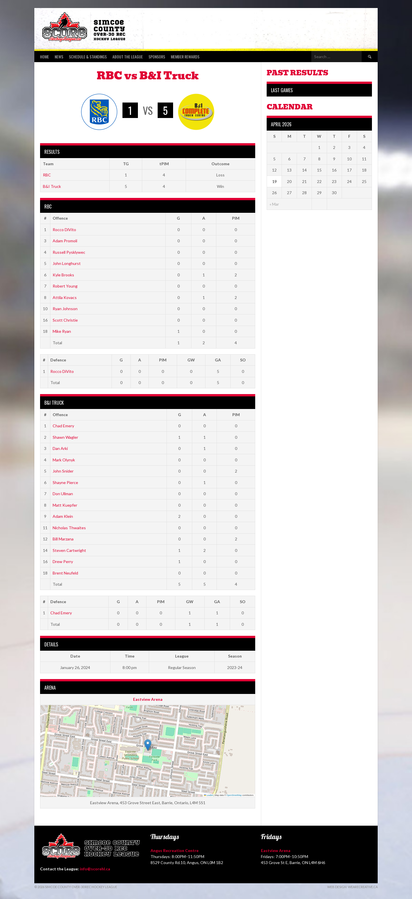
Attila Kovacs (65, 297)
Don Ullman (63, 493)
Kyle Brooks (63, 274)
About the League (127, 57)
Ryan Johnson (65, 308)
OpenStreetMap (234, 795)
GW (191, 359)
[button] (147, 745)
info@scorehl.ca (95, 868)
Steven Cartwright (69, 550)
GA (218, 359)
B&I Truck (52, 186)
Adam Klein (63, 516)
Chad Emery (63, 425)
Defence (58, 359)
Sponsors (156, 57)
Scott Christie (65, 320)
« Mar (274, 204)
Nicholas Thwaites (69, 527)
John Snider (63, 471)
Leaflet (208, 795)
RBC (47, 174)
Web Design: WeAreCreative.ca (352, 887)
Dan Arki (60, 448)
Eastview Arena (148, 699)
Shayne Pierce (65, 482)
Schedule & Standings (88, 57)
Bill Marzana (63, 538)
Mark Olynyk (64, 459)
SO (243, 359)
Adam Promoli (65, 240)
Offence (60, 218)
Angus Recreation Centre (174, 850)
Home (44, 57)
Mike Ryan (62, 331)
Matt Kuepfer (65, 505)
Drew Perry (63, 561)
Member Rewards (185, 57)
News (59, 57)
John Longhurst (67, 263)
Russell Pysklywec (69, 252)
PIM (235, 218)
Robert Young (65, 286)
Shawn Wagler (65, 437)
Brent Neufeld (65, 573)
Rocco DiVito (64, 229)
